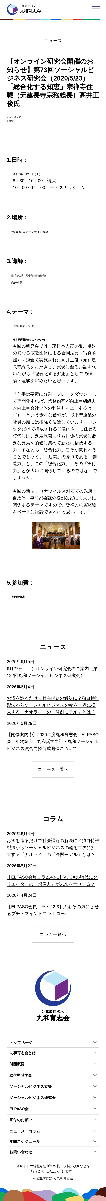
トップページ (21, 1042)
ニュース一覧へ (53, 769)
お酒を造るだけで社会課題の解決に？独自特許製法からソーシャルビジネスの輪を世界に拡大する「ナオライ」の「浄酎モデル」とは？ (53, 705)
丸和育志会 (53, 996)
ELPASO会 (18, 1109)
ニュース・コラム (24, 1131)
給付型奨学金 (20, 1075)
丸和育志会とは (22, 1053)
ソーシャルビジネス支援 (30, 1086)
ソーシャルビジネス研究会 (32, 1098)
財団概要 (16, 1064)
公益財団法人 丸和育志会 (54, 1178)
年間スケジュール (24, 1141)
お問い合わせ (20, 1152)
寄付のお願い (20, 1120)
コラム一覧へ (53, 934)
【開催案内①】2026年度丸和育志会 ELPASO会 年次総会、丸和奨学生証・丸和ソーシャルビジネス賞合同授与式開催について (53, 741)
